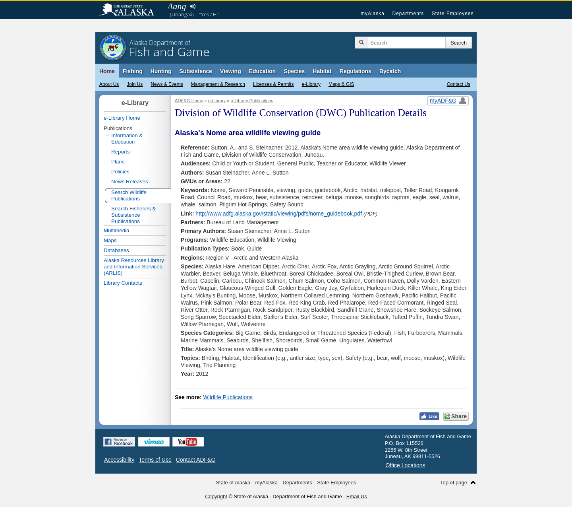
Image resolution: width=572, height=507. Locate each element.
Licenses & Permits (273, 84)
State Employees (453, 13)
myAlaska (373, 13)
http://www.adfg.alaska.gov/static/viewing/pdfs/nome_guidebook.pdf (278, 213)
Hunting (161, 71)
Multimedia (116, 230)
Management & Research (218, 84)
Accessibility (119, 459)
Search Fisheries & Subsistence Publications (133, 215)
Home (107, 71)
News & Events (167, 84)
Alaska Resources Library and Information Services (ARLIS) (134, 266)
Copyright (216, 496)
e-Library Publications (252, 100)
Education (262, 71)
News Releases (129, 182)
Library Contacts (123, 283)
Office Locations (405, 465)
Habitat (322, 71)
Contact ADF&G (196, 459)
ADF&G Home (189, 100)
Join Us (135, 84)
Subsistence (196, 71)
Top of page (453, 483)
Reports (120, 152)
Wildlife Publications (228, 397)
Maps (110, 240)
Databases (116, 250)
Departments (408, 13)
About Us (109, 84)
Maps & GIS (341, 84)
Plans (117, 162)
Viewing (230, 71)
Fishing (133, 71)
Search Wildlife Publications (129, 195)
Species (294, 71)
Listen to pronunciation (192, 6)
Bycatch (390, 71)
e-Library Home (122, 118)
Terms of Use (155, 459)
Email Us (356, 496)
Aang (177, 6)
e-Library (311, 84)
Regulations (355, 71)
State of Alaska (130, 10)
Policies (120, 172)
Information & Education (127, 138)
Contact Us (458, 84)
